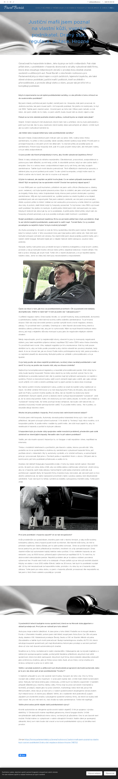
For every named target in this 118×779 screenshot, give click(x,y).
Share (22, 755)
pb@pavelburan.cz (94, 2)
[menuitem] (39, 7)
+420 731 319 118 (109, 2)
